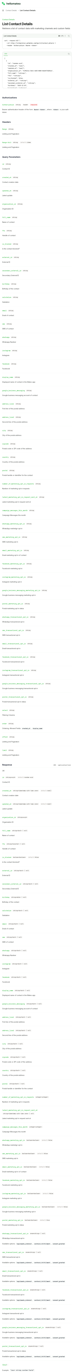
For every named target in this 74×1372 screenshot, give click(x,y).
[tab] (6, 53)
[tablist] (34, 54)
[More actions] (71, 3)
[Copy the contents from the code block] (68, 36)
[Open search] (67, 3)
